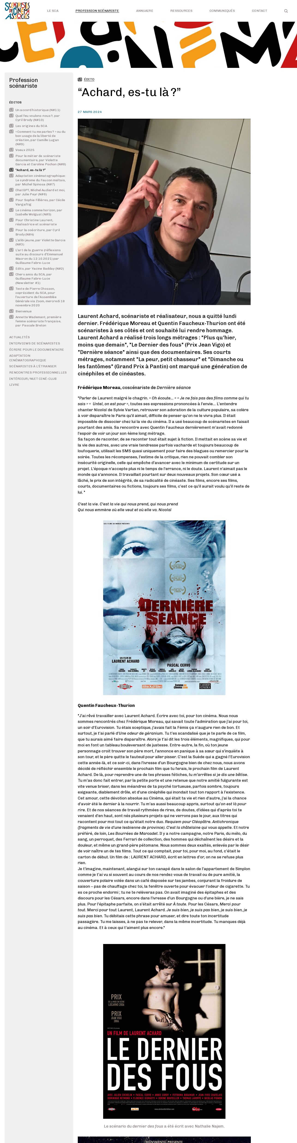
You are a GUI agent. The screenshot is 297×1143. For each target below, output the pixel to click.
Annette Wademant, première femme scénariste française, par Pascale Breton (35, 321)
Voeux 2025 (21, 150)
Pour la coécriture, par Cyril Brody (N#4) (34, 232)
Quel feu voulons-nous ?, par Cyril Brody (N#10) (34, 118)
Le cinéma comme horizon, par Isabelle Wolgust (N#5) (35, 212)
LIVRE (14, 385)
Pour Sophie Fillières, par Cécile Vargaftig (37, 202)
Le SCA (52, 11)
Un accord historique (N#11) (34, 110)
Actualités (19, 337)
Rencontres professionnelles (38, 372)
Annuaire (144, 11)
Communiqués (222, 11)
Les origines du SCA (28, 126)
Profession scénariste (97, 11)
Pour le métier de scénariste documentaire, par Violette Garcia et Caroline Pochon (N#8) (37, 160)
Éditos (15, 102)
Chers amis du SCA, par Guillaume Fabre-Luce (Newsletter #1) (30, 278)
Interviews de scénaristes (34, 343)
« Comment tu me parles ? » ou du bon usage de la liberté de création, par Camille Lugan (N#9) (37, 138)
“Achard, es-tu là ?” (27, 170)
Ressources (181, 11)
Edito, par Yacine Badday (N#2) (36, 269)
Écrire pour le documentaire (36, 350)
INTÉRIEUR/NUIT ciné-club (33, 379)
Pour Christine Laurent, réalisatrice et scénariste (33, 222)
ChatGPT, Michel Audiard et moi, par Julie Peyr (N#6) (37, 192)
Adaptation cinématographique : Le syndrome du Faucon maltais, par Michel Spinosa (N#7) (37, 180)
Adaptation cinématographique (27, 358)
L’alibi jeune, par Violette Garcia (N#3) (37, 242)
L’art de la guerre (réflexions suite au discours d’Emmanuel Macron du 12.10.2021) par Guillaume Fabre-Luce (36, 256)
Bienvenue (20, 311)
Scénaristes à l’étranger (33, 366)
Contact (259, 11)
